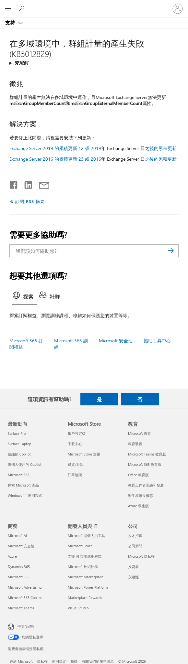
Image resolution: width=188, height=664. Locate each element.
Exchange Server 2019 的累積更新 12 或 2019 (55, 148)
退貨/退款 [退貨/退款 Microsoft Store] (75, 464)
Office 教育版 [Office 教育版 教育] (138, 474)
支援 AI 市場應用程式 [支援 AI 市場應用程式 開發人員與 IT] (84, 556)
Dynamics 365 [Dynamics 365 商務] (19, 566)
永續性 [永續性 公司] (133, 576)
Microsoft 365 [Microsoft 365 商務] (18, 576)
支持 (10, 22)
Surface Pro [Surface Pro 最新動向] (17, 433)
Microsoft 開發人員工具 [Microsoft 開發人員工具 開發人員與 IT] (86, 535)
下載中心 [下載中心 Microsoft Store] (75, 443)
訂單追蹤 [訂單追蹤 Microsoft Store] (75, 474)
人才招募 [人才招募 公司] (135, 535)
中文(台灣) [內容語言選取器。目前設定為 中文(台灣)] (26, 626)
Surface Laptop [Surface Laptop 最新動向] (19, 443)
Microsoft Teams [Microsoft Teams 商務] (21, 607)
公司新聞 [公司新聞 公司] (135, 545)
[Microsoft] (93, 5)
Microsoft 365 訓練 (71, 343)
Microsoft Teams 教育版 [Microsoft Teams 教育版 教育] (147, 454)
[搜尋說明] (22, 8)
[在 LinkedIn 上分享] (25, 183)
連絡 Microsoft (21, 661)
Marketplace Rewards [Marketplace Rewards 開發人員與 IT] (85, 597)
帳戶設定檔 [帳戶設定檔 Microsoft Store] (77, 433)
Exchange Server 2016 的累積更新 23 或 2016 (55, 159)
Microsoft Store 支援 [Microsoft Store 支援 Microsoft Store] (84, 454)
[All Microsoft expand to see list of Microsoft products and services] (8, 8)
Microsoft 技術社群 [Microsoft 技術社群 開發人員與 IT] (83, 566)
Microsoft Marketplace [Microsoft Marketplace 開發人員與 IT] (85, 576)
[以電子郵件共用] (41, 183)
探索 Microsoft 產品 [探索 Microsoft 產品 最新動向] (23, 485)
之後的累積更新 (161, 148)
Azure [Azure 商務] (12, 556)
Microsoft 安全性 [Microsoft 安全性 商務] (21, 545)
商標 (73, 661)
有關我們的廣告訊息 (98, 661)
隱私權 (42, 661)
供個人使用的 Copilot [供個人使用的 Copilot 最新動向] (24, 464)
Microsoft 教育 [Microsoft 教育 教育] (139, 433)
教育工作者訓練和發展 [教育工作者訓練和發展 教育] (146, 485)
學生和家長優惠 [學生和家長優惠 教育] (140, 495)
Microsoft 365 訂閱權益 (26, 343)
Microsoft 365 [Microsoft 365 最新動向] (18, 474)
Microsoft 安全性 (116, 340)
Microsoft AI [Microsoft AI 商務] (17, 535)
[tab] (24, 297)
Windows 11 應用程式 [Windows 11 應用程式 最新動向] (25, 495)
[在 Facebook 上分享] (13, 183)
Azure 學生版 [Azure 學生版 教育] (138, 505)
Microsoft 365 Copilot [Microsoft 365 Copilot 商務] (25, 597)
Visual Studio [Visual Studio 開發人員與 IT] (78, 607)
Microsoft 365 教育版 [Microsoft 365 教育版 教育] (144, 464)
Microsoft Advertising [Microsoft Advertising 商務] (24, 587)
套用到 (21, 63)
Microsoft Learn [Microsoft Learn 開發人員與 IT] (80, 545)
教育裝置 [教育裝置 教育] (135, 443)
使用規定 (59, 661)
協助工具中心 (157, 340)
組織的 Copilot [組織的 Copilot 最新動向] (19, 454)
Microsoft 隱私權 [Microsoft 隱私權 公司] (141, 556)
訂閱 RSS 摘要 (30, 201)
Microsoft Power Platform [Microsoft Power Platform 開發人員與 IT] (88, 587)
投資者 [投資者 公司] (133, 566)
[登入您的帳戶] (177, 8)
